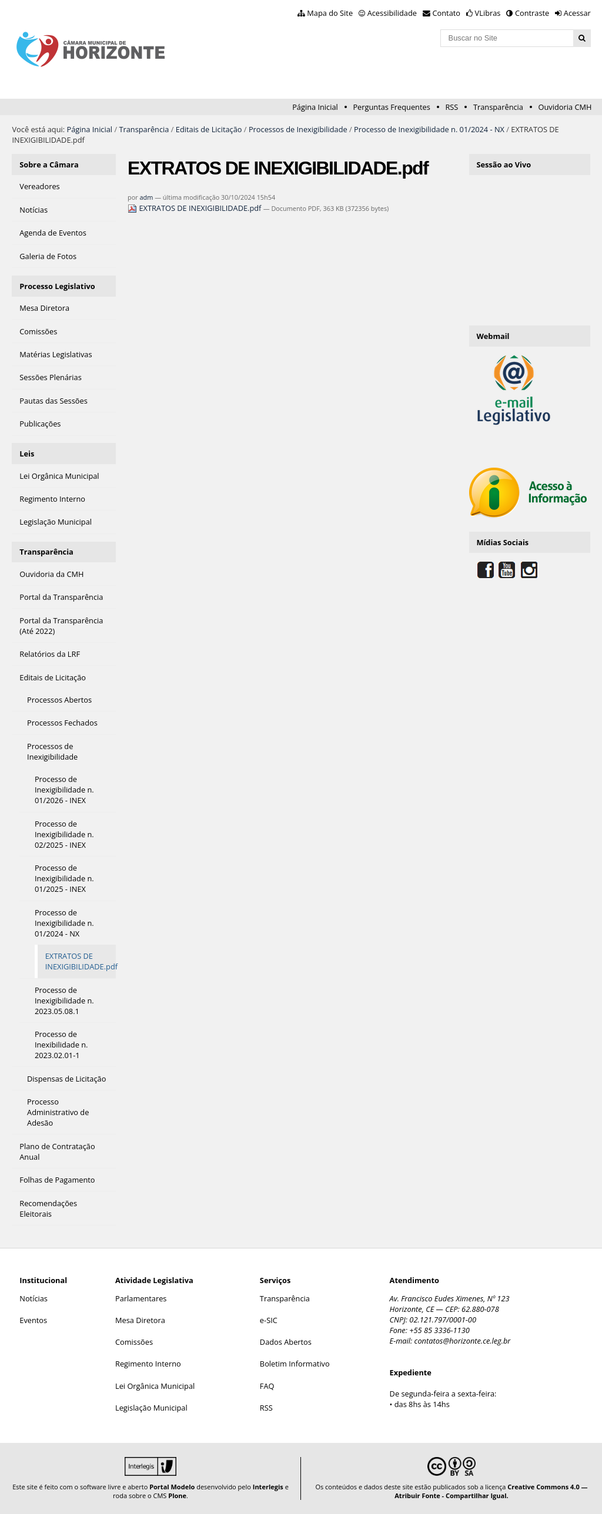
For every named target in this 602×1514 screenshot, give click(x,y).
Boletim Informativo (295, 1363)
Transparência (498, 107)
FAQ (267, 1386)
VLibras (488, 13)
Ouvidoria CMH (565, 107)
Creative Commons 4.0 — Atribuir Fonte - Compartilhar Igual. (490, 1491)
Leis (26, 453)
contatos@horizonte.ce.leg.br (462, 1340)
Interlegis (268, 1486)
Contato (447, 13)
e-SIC (268, 1320)
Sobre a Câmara (49, 164)
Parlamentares (140, 1298)
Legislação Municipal (151, 1407)
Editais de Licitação (209, 129)
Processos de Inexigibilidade (298, 129)
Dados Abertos (286, 1342)
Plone (177, 1495)
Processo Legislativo (57, 286)
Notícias (33, 1298)
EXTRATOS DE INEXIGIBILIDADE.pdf (195, 208)
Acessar (577, 13)
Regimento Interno (148, 1363)
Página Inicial (315, 107)
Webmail (492, 336)
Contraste (532, 13)
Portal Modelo (172, 1486)
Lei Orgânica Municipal (155, 1386)
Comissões (134, 1342)
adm (146, 197)
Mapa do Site (330, 13)
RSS (451, 107)
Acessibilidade (392, 13)
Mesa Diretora (140, 1320)
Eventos (33, 1320)
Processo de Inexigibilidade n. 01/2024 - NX (429, 129)
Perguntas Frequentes (391, 107)
